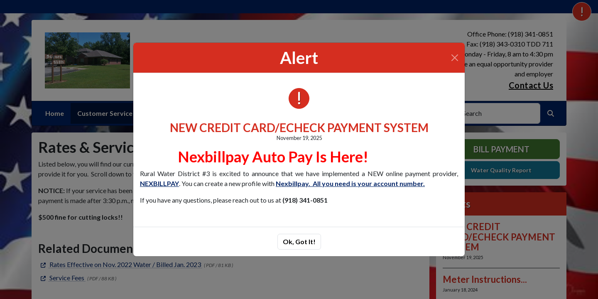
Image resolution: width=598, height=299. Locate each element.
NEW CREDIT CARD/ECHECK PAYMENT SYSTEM (299, 127)
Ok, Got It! (299, 241)
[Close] (454, 57)
